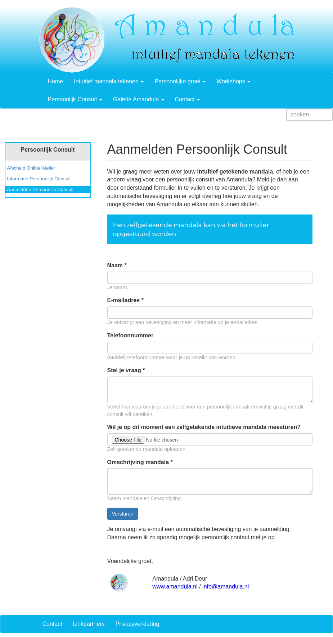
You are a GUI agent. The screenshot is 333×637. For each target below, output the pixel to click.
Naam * (117, 265)
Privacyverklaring (137, 624)
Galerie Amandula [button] (138, 99)
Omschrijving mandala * (140, 462)
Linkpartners (89, 624)
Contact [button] (187, 99)
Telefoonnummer (130, 335)
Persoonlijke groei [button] (180, 81)
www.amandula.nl (174, 586)
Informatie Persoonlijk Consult (39, 178)
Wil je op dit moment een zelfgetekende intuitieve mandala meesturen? (204, 427)
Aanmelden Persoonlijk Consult (40, 189)
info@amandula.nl (225, 586)
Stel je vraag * (126, 370)
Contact (52, 624)
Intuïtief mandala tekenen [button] (109, 81)
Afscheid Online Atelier (31, 168)
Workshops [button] (233, 81)
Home (55, 81)
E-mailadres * (125, 300)
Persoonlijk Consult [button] (75, 99)
